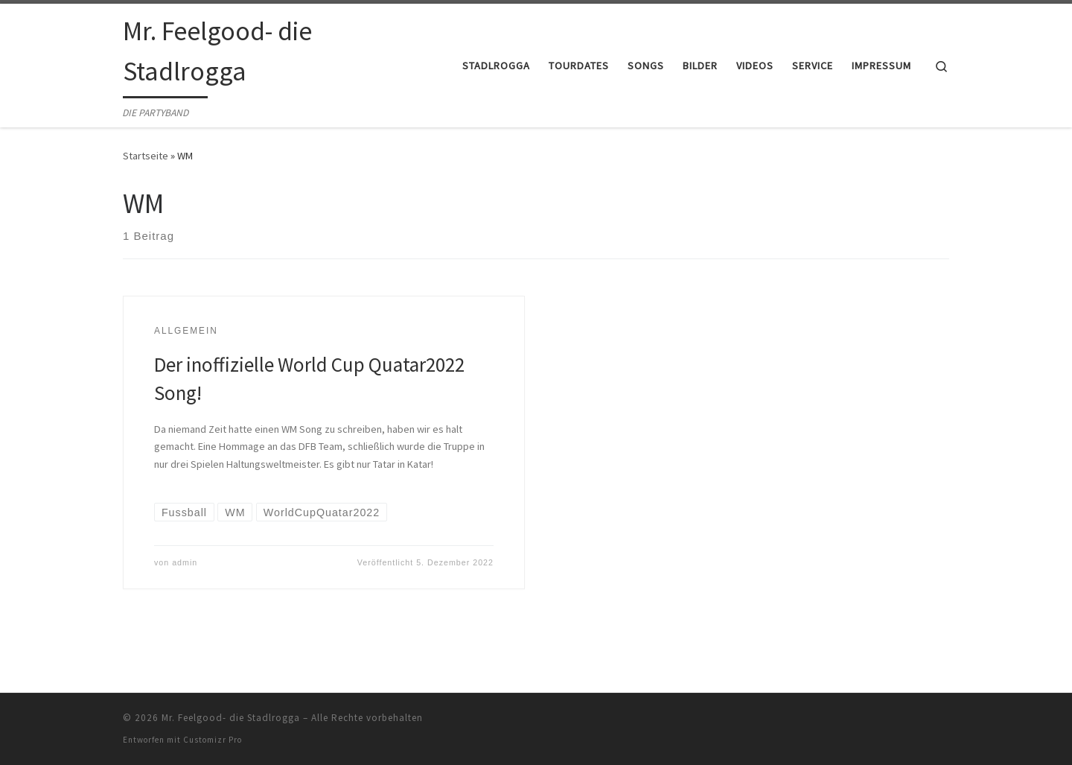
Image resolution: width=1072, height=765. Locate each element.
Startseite (145, 155)
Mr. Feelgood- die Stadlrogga (231, 717)
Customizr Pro (212, 739)
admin (184, 562)
